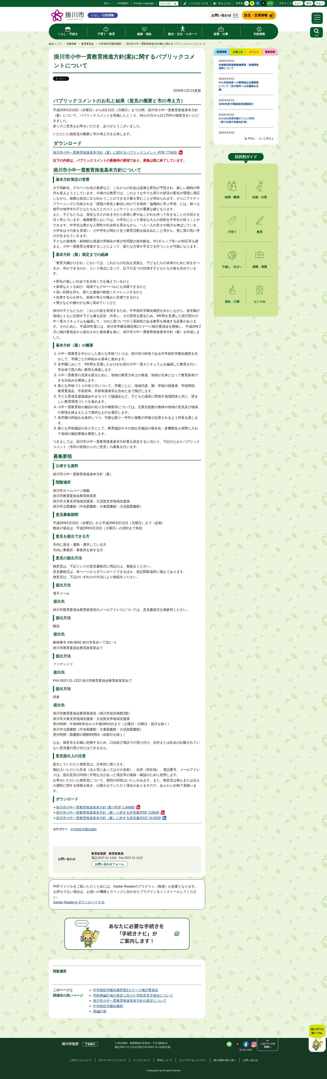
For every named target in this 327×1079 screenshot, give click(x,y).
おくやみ (259, 301)
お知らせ (238, 51)
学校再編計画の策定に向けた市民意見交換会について (133, 995)
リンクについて (141, 1060)
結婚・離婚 (232, 197)
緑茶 (270, 3)
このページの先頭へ (267, 1045)
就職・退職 (259, 266)
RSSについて (164, 1060)
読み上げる (224, 3)
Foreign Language (144, 3)
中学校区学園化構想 (110, 43)
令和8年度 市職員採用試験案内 (236, 104)
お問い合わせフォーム (109, 864)
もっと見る (265, 138)
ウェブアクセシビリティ (193, 1060)
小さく (298, 3)
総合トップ (55, 43)
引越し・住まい (232, 266)
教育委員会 (87, 43)
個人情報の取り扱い (225, 1060)
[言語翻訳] (168, 3)
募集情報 (270, 51)
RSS (250, 138)
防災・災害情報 (256, 15)
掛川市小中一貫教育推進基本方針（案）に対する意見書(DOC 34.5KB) (108, 818)
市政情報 (71, 43)
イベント (254, 51)
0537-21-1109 (107, 857)
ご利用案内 (122, 3)
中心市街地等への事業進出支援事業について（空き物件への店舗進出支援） (239, 86)
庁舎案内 (90, 1044)
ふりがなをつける (198, 3)
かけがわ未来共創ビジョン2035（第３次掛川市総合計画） (236, 120)
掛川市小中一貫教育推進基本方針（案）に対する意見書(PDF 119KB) (107, 812)
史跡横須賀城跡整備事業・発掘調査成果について (239, 66)
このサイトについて (80, 1060)
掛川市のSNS (245, 1050)
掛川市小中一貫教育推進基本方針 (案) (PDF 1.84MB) (95, 807)
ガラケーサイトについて (112, 1060)
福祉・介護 (232, 301)
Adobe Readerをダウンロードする (79, 902)
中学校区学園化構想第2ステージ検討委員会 (125, 990)
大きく (319, 3)
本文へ (107, 3)
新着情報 (222, 51)
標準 (308, 3)
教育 (260, 232)
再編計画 (99, 1011)
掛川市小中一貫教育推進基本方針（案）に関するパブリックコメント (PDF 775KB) (115, 152)
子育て (232, 232)
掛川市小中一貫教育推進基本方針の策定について (129, 1000)
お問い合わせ (221, 15)
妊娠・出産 (259, 197)
